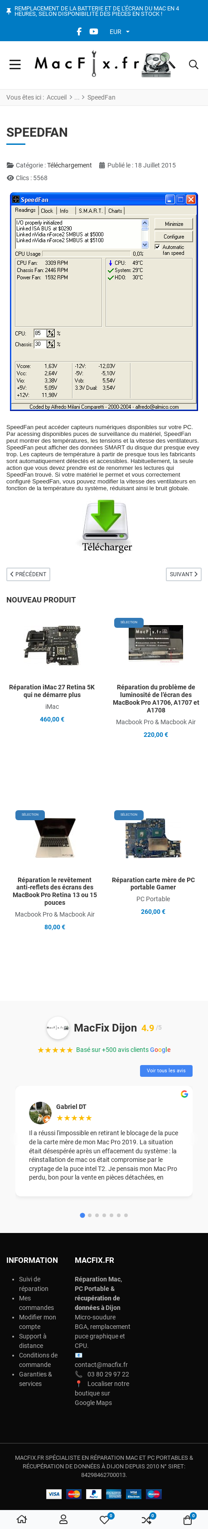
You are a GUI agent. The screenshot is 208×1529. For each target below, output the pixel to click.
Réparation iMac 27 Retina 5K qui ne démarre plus (52, 690)
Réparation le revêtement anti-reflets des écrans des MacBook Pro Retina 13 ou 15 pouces (55, 891)
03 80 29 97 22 (108, 1374)
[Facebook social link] (79, 31)
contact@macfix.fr (101, 1364)
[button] (194, 65)
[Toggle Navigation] (15, 65)
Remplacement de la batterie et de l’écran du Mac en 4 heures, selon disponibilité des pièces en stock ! (97, 11)
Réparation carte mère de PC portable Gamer (153, 883)
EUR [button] (115, 31)
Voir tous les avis (166, 1071)
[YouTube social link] (94, 31)
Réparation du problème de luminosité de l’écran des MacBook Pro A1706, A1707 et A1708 (156, 698)
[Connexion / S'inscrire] (63, 1520)
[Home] (21, 1520)
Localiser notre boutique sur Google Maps (102, 1393)
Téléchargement (69, 165)
